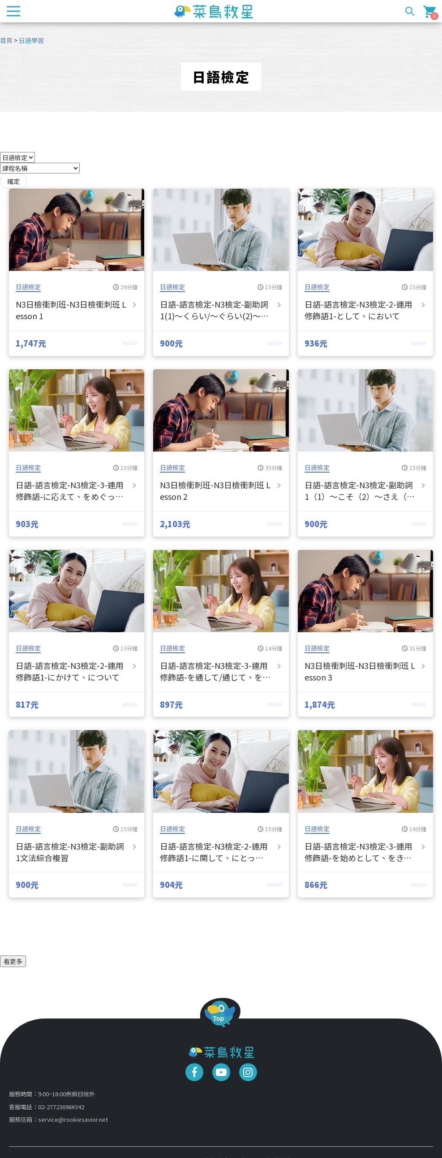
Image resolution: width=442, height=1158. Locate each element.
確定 (13, 181)
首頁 (6, 40)
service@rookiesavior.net (73, 1119)
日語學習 (31, 40)
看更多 (13, 961)
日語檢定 (28, 286)
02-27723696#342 (61, 1107)
